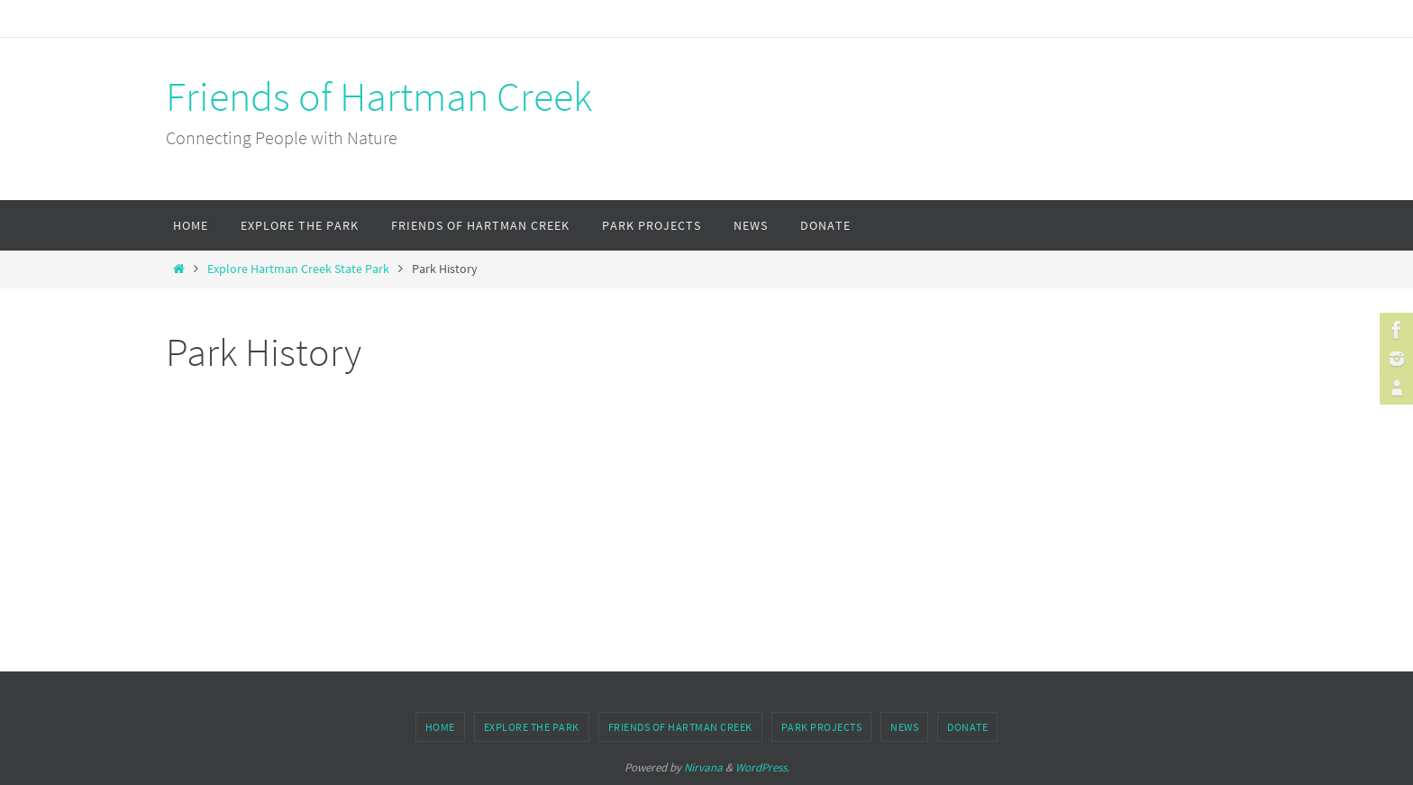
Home (440, 727)
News (904, 727)
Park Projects (821, 727)
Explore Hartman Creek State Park (298, 269)
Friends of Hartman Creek (379, 96)
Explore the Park (531, 727)
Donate (967, 727)
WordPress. (762, 767)
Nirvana (703, 767)
